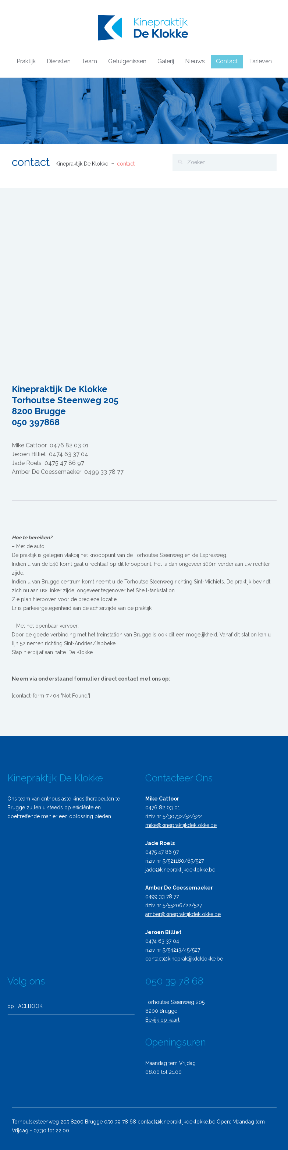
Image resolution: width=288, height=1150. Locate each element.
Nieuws (195, 61)
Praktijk (26, 61)
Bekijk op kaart (160, 1020)
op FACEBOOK (22, 1006)
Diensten (59, 61)
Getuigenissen (127, 61)
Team (89, 61)
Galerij (165, 61)
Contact (227, 61)
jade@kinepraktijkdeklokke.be (178, 870)
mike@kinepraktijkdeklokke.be (178, 825)
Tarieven (260, 61)
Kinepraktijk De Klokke (82, 164)
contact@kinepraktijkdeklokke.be (181, 959)
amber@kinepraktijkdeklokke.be (180, 914)
